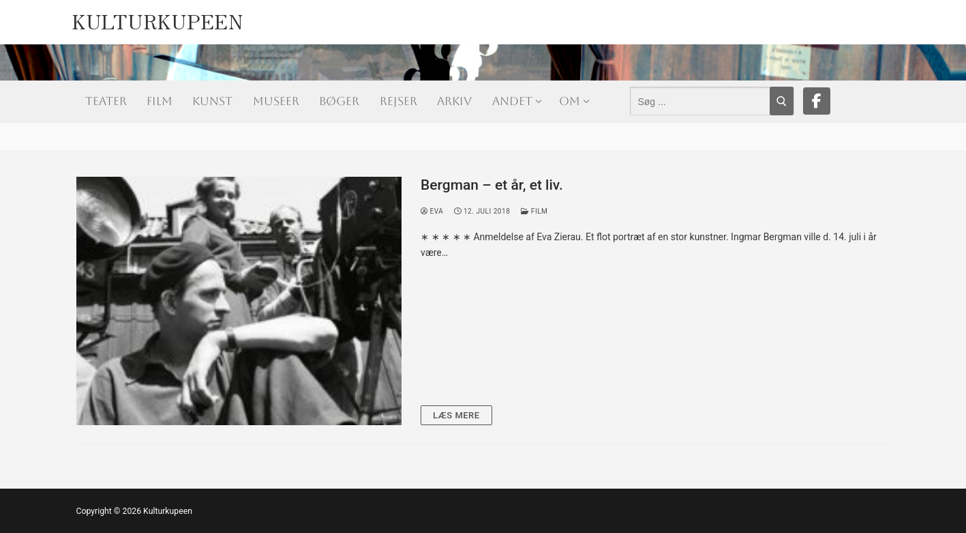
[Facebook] (816, 101)
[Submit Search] (782, 101)
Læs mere (456, 415)
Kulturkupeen (157, 17)
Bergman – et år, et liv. (492, 185)
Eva (432, 211)
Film (534, 211)
